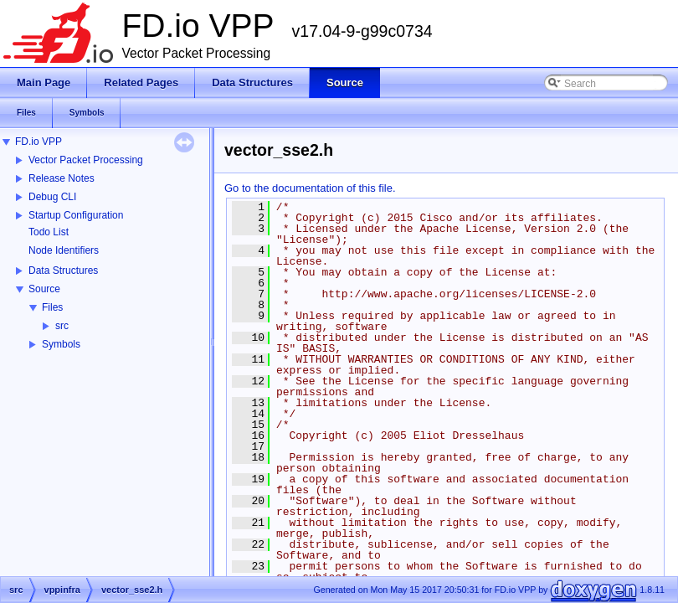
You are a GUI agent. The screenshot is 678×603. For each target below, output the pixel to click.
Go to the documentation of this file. (310, 188)
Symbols (61, 344)
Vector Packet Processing (85, 160)
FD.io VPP (38, 141)
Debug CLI (52, 197)
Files (52, 307)
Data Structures (63, 270)
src (62, 326)
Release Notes (61, 178)
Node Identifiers (63, 250)
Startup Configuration (75, 215)
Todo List (48, 232)
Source (44, 289)
